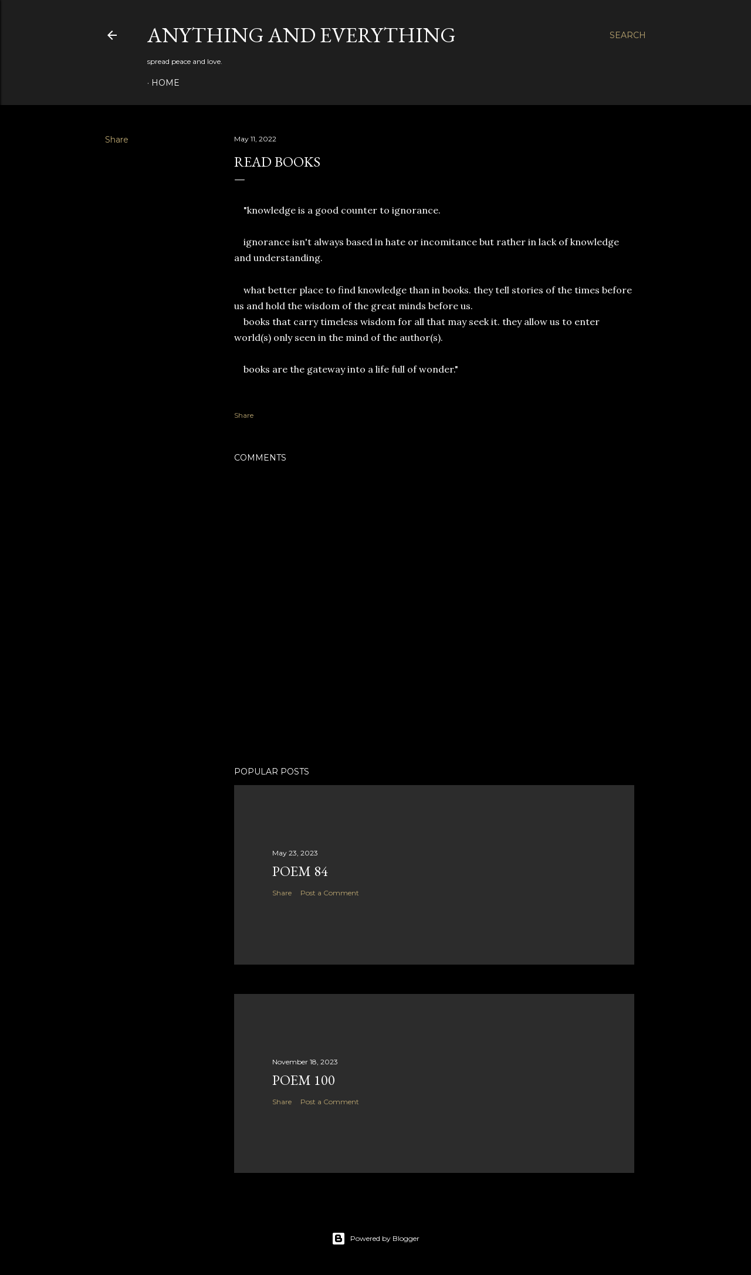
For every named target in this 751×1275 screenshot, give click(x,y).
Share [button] (116, 139)
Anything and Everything (301, 35)
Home (165, 82)
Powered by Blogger (375, 1239)
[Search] (628, 35)
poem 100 (303, 1080)
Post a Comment (329, 892)
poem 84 (300, 871)
